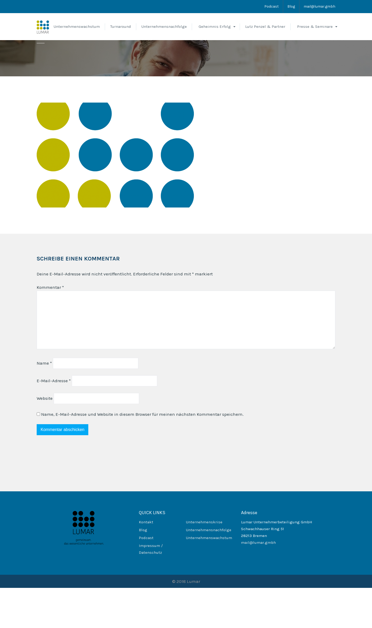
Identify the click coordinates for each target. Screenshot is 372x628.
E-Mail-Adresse (54, 420)
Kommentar (50, 327)
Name (44, 403)
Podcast (271, 6)
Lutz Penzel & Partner (265, 26)
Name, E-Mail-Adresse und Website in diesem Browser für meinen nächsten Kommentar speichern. (142, 454)
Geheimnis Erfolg (215, 26)
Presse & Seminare (315, 26)
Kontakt (146, 562)
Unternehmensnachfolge (164, 26)
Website (45, 438)
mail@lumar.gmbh (319, 6)
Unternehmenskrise (204, 562)
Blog (291, 6)
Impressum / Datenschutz (151, 589)
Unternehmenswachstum (77, 26)
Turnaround (120, 26)
